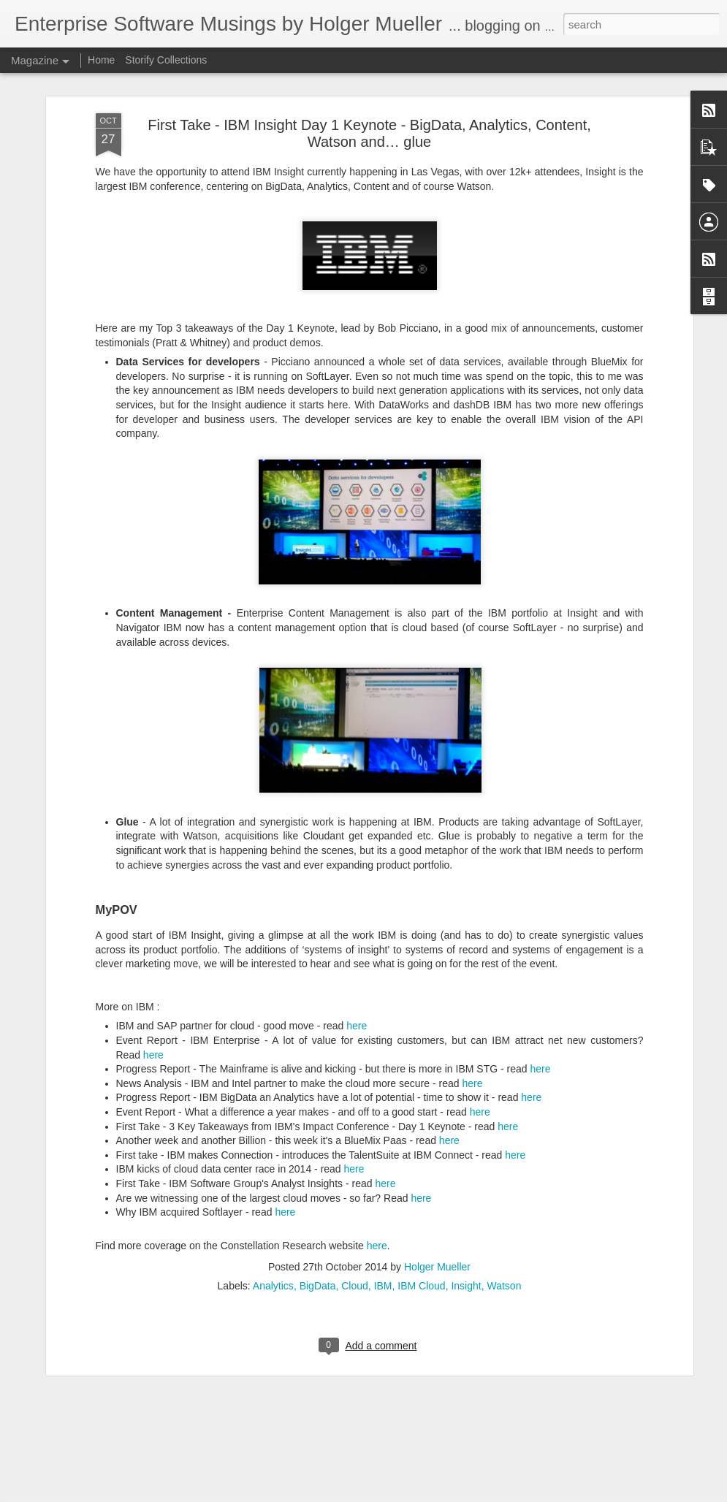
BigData (318, 1134)
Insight (466, 1134)
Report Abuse (524, 1494)
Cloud (354, 1134)
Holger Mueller (437, 1115)
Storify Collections (166, 60)
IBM (383, 1134)
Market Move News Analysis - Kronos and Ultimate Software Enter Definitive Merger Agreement (357, 1336)
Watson (504, 1134)
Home (101, 60)
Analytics (273, 1134)
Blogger (482, 1494)
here (356, 874)
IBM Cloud (421, 1134)
